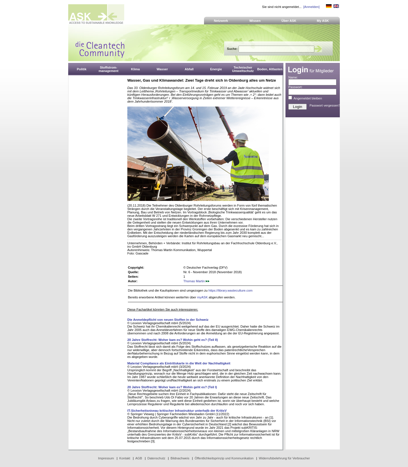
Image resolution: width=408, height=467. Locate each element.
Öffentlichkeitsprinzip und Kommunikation (224, 458)
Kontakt (124, 458)
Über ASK (289, 20)
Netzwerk (221, 20)
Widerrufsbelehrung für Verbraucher (284, 458)
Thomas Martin (196, 281)
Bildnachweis (180, 458)
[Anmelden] (311, 7)
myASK (202, 297)
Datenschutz (156, 458)
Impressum (106, 458)
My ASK (323, 20)
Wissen (255, 20)
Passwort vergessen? (325, 105)
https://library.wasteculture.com (231, 290)
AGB (138, 458)
